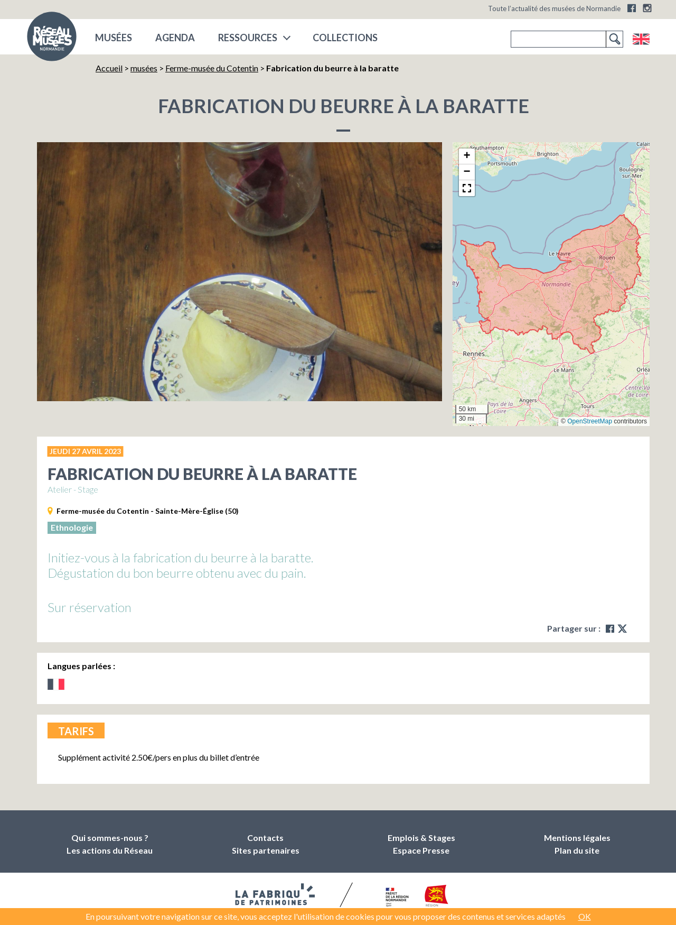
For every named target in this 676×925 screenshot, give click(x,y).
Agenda (175, 37)
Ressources (247, 37)
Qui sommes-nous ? (109, 837)
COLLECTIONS (345, 37)
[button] (467, 156)
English (641, 39)
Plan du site (577, 850)
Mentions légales (577, 837)
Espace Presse (421, 850)
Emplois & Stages (421, 837)
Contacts (265, 837)
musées (113, 37)
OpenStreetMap (589, 421)
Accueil (109, 68)
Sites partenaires (265, 850)
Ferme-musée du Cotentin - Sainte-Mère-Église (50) (148, 510)
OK (584, 916)
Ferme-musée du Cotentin (211, 68)
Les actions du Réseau (110, 850)
